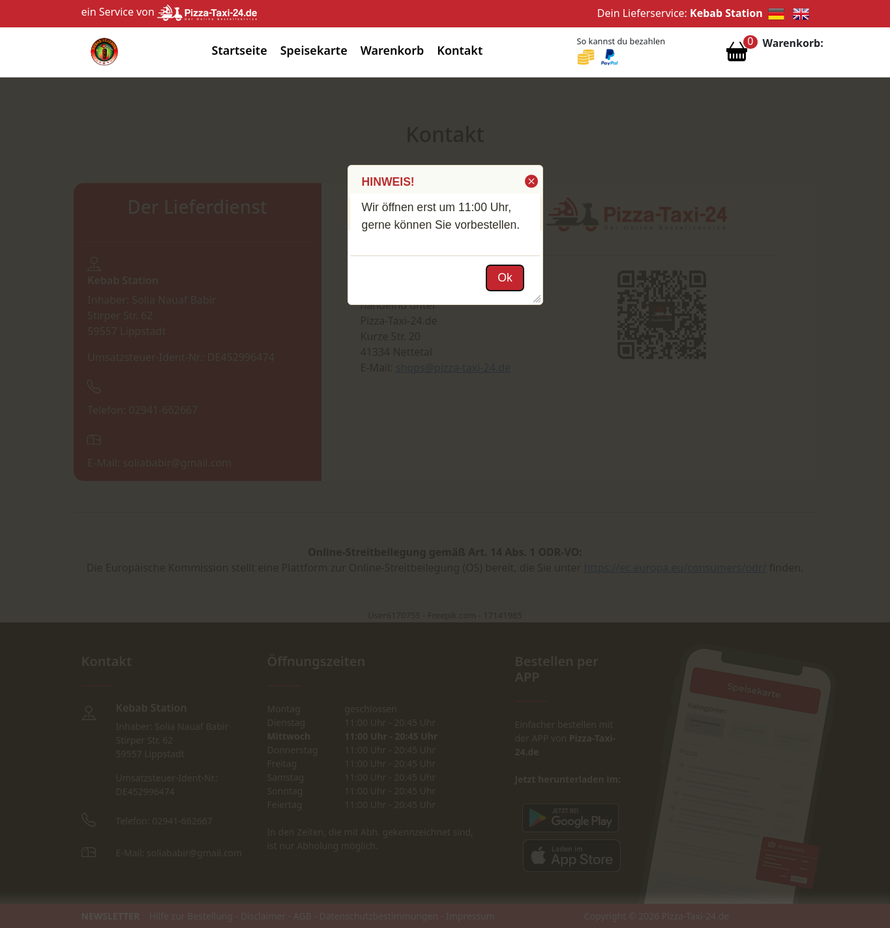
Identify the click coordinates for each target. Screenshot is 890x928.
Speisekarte (314, 50)
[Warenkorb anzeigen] (736, 55)
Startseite (239, 50)
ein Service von (170, 12)
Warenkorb (392, 50)
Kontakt (459, 50)
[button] (530, 181)
